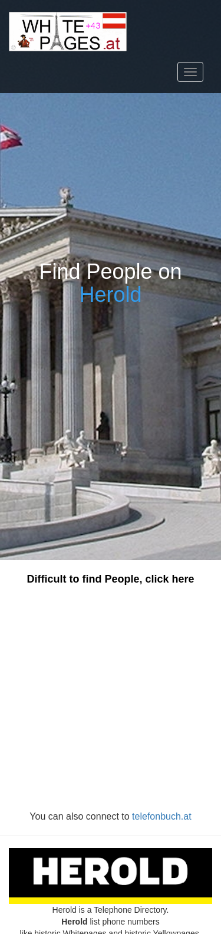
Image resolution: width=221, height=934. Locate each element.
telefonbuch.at (162, 816)
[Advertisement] (110, 697)
